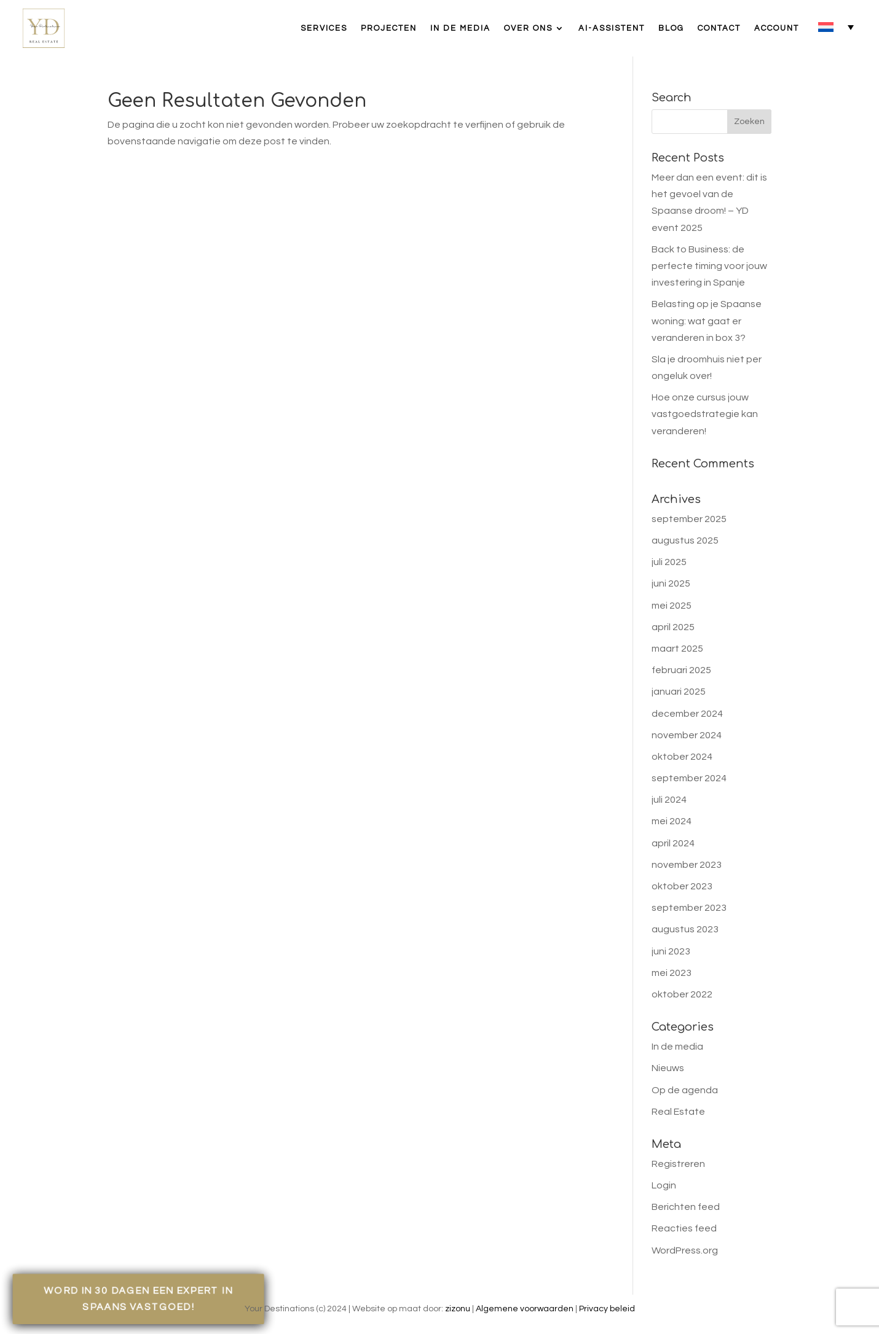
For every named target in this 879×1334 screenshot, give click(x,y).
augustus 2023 (685, 929)
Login (664, 1185)
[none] (836, 27)
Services (324, 28)
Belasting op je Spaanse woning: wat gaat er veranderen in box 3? (707, 320)
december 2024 (687, 714)
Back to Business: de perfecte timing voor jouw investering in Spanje (709, 265)
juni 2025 (671, 583)
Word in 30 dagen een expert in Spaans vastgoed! (138, 1298)
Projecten (389, 28)
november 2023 (687, 865)
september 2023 (689, 908)
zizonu (457, 1309)
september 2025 (689, 519)
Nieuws (668, 1068)
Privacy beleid (607, 1309)
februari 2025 (681, 670)
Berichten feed (686, 1207)
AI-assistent (611, 28)
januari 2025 (679, 691)
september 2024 (689, 778)
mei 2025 (672, 605)
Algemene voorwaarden (525, 1309)
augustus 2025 (685, 540)
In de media (460, 28)
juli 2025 (669, 562)
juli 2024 (669, 800)
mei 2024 (672, 821)
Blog (671, 28)
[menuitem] (836, 27)
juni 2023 (671, 951)
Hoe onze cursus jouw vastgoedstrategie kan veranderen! (705, 413)
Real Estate (678, 1112)
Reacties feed (684, 1228)
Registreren (678, 1164)
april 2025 (673, 627)
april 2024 (673, 843)
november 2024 (687, 735)
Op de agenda (685, 1090)
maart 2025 (677, 648)
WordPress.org (685, 1250)
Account (776, 28)
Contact (719, 28)
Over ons (528, 28)
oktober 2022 (682, 994)
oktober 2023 (682, 886)
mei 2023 (672, 973)
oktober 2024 (682, 757)
